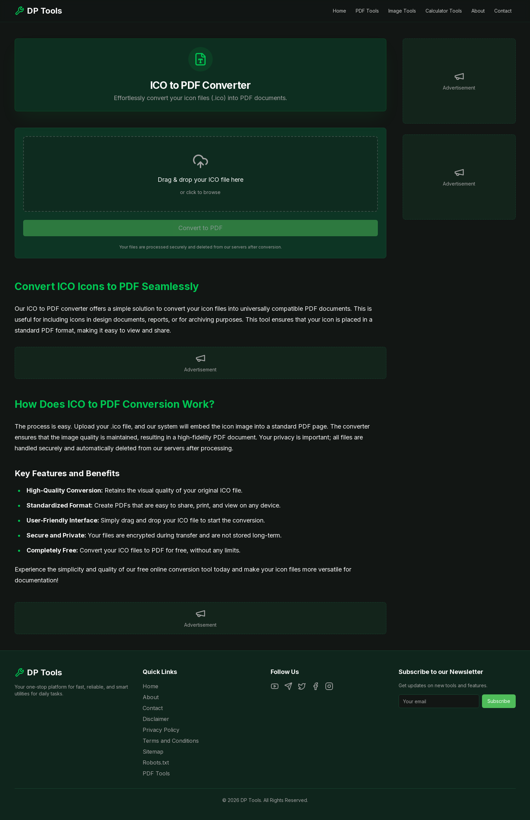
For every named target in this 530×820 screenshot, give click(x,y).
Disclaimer (156, 719)
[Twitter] (302, 686)
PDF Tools (367, 11)
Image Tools (402, 11)
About (478, 11)
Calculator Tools (443, 11)
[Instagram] (329, 686)
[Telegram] (288, 686)
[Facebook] (315, 686)
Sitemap (153, 751)
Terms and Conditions (171, 740)
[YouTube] (275, 686)
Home (339, 11)
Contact (503, 11)
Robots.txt (156, 762)
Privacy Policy (161, 729)
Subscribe (498, 701)
